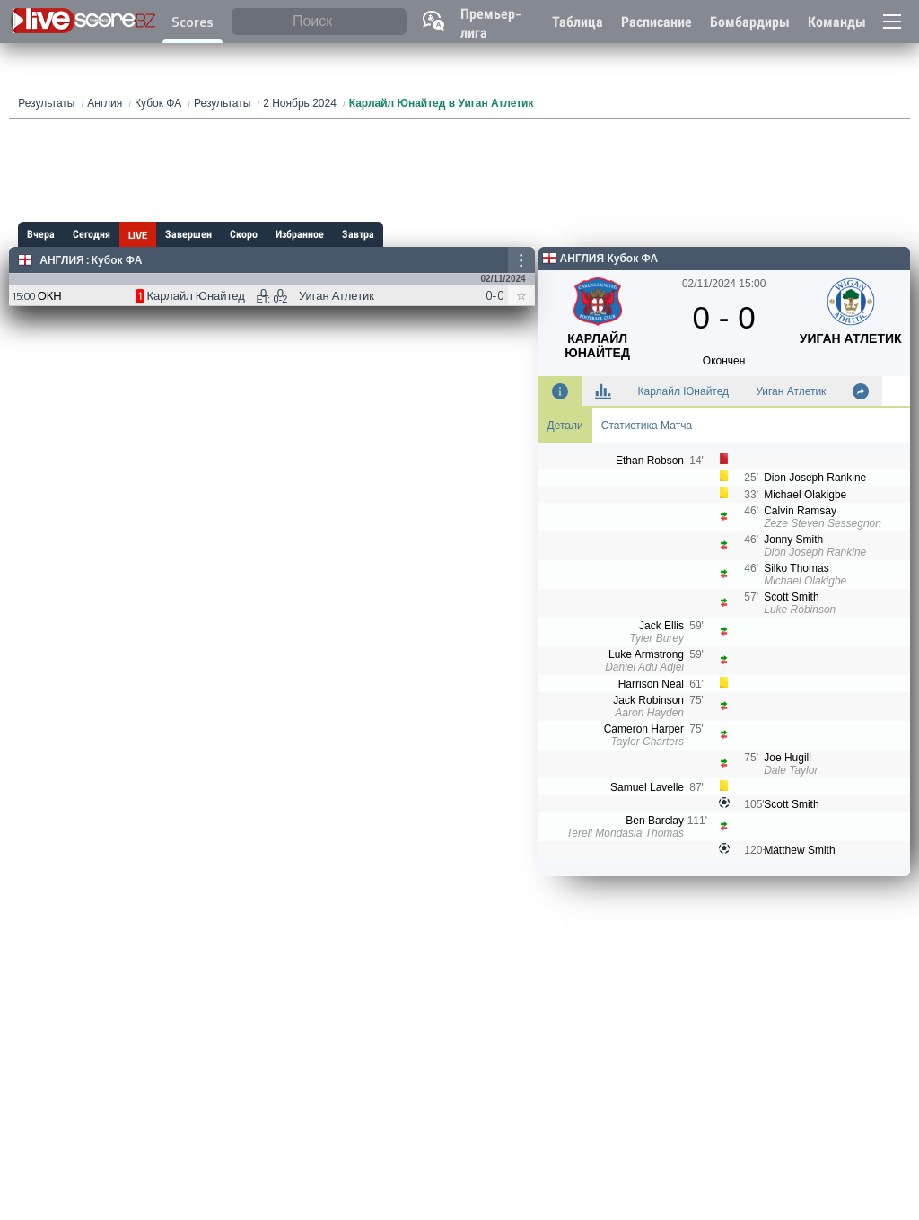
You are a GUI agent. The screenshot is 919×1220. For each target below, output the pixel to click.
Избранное (300, 234)
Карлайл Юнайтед (684, 391)
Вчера (41, 234)
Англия (61, 260)
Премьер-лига (490, 23)
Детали (565, 425)
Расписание (656, 22)
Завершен (188, 234)
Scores (192, 22)
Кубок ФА (117, 260)
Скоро (244, 234)
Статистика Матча (646, 425)
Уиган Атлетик (791, 391)
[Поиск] (319, 22)
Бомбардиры (750, 22)
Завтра (358, 234)
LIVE (137, 235)
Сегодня (91, 234)
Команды (837, 22)
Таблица (577, 22)
